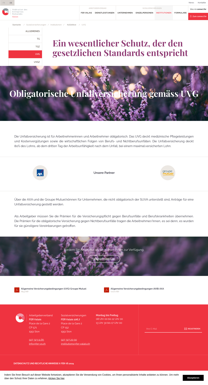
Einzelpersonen (144, 13)
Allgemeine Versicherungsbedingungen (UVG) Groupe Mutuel (59, 290)
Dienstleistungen (104, 13)
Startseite (16, 25)
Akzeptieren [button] (193, 378)
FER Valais (86, 13)
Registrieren (194, 329)
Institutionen (163, 13)
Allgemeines (33, 31)
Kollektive (71, 25)
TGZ (38, 46)
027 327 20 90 (69, 339)
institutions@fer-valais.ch (75, 343)
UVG (37, 54)
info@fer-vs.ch (37, 343)
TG (38, 39)
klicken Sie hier (56, 378)
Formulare (180, 13)
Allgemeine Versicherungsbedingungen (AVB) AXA (149, 290)
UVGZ (37, 62)
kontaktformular (104, 259)
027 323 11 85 (36, 339)
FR (4, 3)
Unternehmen (125, 13)
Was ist (198, 9)
